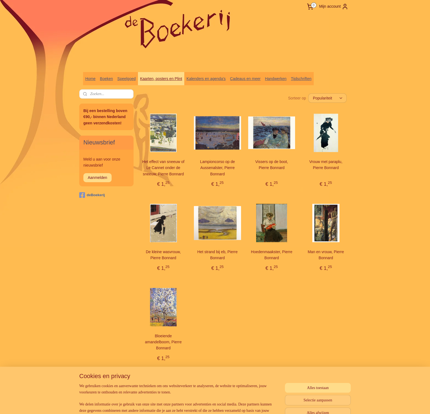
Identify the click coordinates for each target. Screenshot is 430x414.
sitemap (202, 380)
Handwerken (276, 78)
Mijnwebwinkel (273, 380)
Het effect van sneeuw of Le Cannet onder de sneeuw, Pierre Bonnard (163, 167)
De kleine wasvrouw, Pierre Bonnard (163, 255)
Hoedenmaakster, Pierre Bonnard (271, 255)
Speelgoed (126, 78)
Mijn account (334, 6)
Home (90, 78)
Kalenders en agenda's (206, 78)
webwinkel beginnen (230, 380)
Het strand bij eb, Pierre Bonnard (217, 255)
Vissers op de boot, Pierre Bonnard (271, 164)
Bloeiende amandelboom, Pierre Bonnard (163, 342)
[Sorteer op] (327, 98)
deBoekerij (92, 195)
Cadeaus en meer (245, 78)
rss (212, 380)
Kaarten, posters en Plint (161, 78)
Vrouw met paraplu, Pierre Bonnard (326, 164)
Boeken (106, 78)
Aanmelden (97, 177)
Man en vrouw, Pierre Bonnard (326, 255)
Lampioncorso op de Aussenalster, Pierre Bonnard (217, 167)
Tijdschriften (301, 78)
